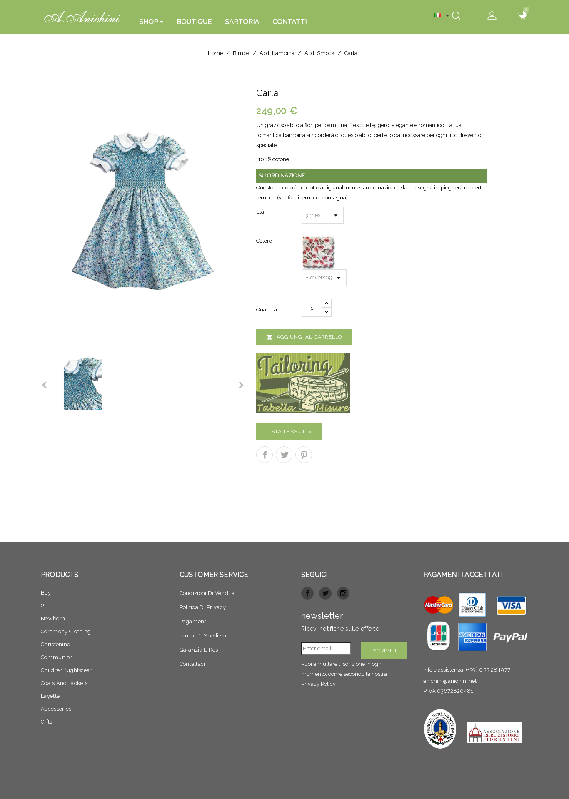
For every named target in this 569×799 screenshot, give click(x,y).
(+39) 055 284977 (488, 670)
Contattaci (192, 664)
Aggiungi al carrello (304, 337)
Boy (46, 593)
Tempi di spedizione (206, 635)
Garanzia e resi (200, 650)
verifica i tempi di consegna (312, 197)
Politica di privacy (203, 607)
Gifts (46, 722)
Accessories (56, 709)
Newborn (53, 618)
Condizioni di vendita (207, 593)
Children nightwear (66, 670)
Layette (50, 696)
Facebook (307, 593)
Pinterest (304, 455)
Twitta (284, 455)
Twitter (325, 593)
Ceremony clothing (66, 631)
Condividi (264, 455)
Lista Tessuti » (289, 431)
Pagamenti (194, 621)
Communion (57, 657)
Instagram (343, 593)
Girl (45, 605)
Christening (55, 644)
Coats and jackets (64, 683)
